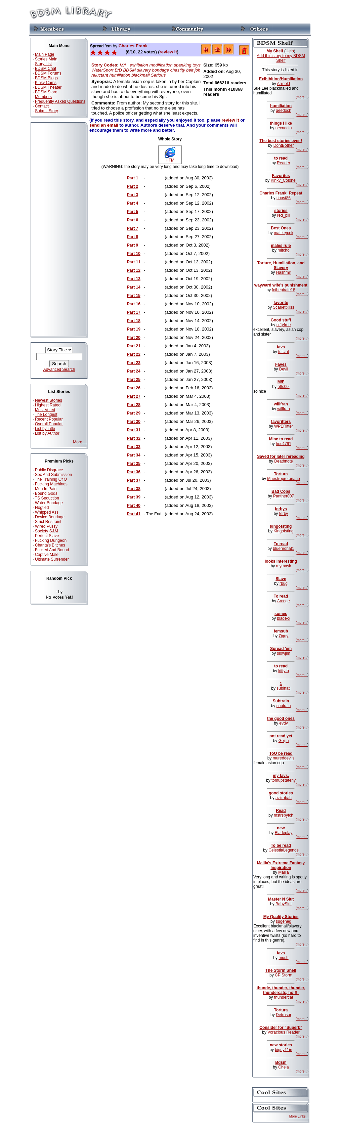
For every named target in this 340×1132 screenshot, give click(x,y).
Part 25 (133, 379)
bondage (160, 70)
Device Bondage (50, 517)
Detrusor (283, 1014)
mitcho (283, 250)
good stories (281, 793)
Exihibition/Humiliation (281, 79)
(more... (301, 97)
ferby (283, 513)
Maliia (283, 872)
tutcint (283, 351)
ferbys (281, 509)
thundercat (283, 997)
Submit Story (46, 110)
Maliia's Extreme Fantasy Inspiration (281, 865)
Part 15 (133, 295)
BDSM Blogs (46, 78)
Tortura (281, 474)
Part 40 (133, 505)
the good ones (281, 718)
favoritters (281, 421)
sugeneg (283, 921)
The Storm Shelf (280, 970)
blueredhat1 (283, 548)
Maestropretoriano (283, 478)
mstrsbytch (283, 815)
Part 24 (133, 371)
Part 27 (133, 396)
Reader (283, 163)
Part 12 (133, 270)
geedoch (283, 110)
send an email (103, 125)
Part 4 (132, 203)
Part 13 (133, 278)
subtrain (284, 705)
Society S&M (46, 531)
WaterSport (102, 70)
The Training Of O (51, 479)
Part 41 (133, 514)
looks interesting (281, 561)
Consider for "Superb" (280, 1027)
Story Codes (104, 65)
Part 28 (133, 404)
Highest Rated (47, 405)
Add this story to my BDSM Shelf (281, 58)
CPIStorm (283, 975)
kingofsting (281, 526)
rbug (284, 583)
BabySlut (283, 904)
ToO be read (280, 753)
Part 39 (133, 497)
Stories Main (46, 59)
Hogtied (42, 507)
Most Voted (45, 409)
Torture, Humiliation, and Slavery (280, 265)
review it (168, 51)
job (197, 70)
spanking (182, 65)
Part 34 (133, 455)
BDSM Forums (48, 73)
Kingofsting (283, 531)
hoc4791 (283, 443)
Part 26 (133, 388)
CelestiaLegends (283, 850)
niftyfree (284, 324)
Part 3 (132, 194)
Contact (42, 106)
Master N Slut (281, 899)
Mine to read (281, 439)
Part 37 (133, 480)
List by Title (45, 428)
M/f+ (124, 65)
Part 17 (133, 312)
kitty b (283, 670)
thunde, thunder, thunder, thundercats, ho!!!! (281, 990)
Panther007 (283, 496)
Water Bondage (49, 502)
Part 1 (132, 178)
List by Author (47, 433)
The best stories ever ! (280, 140)
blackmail (140, 75)
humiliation (120, 75)
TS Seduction (47, 498)
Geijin (284, 740)
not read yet (280, 736)
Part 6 (132, 220)
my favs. (281, 775)
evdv (283, 723)
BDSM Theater (48, 87)
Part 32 (133, 438)
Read (281, 810)
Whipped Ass (46, 512)
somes (280, 613)
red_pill (283, 215)
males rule (281, 245)
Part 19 (133, 329)
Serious (158, 75)
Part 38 (133, 488)
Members (43, 96)
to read (281, 158)
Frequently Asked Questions (60, 101)
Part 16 (133, 304)
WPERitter (283, 426)
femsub (281, 631)
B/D (118, 70)
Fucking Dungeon (51, 540)
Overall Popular (49, 424)
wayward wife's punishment (280, 285)
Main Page (44, 54)
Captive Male (46, 554)
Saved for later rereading (280, 456)
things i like (281, 123)
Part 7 (132, 228)
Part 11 (133, 262)
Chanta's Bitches (50, 545)
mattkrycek (283, 232)
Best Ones (281, 228)
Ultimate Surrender (52, 559)
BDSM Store (46, 92)
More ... (80, 442)
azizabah (283, 797)
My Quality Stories (281, 916)
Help (290, 51)
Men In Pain (45, 488)
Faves (281, 364)
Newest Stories (48, 400)
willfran (281, 404)
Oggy (284, 636)
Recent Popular (49, 419)
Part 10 (133, 253)
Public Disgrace (49, 470)
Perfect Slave (47, 535)
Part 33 (133, 446)
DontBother (283, 145)
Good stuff (281, 320)
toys (197, 65)
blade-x (283, 618)
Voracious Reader (283, 1032)
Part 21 (133, 346)
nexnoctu (283, 128)
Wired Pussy (46, 526)
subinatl (283, 688)
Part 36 (133, 472)
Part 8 (132, 236)
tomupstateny (283, 780)
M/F (281, 382)
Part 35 (133, 463)
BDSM (129, 70)
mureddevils (284, 758)
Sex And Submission (53, 474)
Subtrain (281, 701)
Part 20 (133, 337)
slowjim (283, 653)
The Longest (46, 414)
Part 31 (133, 430)
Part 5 (132, 211)
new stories (281, 1045)
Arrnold (283, 83)
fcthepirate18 (283, 290)
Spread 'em (281, 648)
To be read (281, 845)
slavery (144, 70)
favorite (280, 302)
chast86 (284, 197)
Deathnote (283, 461)
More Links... (298, 1116)
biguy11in (283, 1049)
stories (280, 210)
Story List (43, 63)
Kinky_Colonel (284, 180)
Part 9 (132, 245)
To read (281, 543)
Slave (280, 578)
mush (283, 957)
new (281, 828)
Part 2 (132, 186)
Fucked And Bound (52, 550)
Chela (283, 1067)
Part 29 (133, 413)
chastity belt (182, 70)
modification (160, 65)
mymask (283, 566)
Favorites (281, 175)
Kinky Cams (45, 82)
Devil (283, 369)
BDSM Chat (45, 68)
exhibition (139, 65)
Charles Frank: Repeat (280, 193)
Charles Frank (133, 45)
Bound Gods (46, 493)
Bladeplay (284, 832)
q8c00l (283, 386)
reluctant (99, 75)
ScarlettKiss (283, 307)
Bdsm (280, 1062)
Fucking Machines (51, 484)
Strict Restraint (48, 521)
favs (281, 347)
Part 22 (133, 354)
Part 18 (133, 320)
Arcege (283, 601)
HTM (170, 158)
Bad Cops (280, 491)
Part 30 (133, 421)
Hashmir (283, 272)
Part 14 (133, 287)
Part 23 (133, 362)
